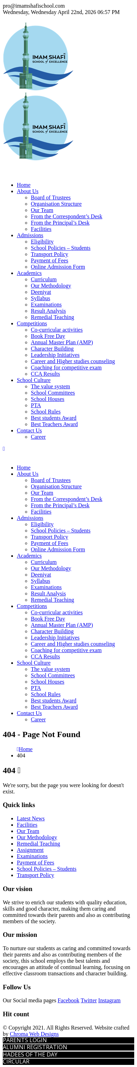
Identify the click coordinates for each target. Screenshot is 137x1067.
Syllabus (40, 298)
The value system (50, 386)
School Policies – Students (60, 248)
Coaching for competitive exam (66, 367)
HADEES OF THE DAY (30, 1054)
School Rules (46, 412)
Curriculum (44, 279)
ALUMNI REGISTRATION (35, 1047)
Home (23, 185)
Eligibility (42, 242)
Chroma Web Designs (34, 1034)
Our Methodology (51, 286)
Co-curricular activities (57, 330)
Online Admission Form (58, 267)
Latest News (31, 818)
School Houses (47, 399)
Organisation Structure (56, 204)
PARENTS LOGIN (25, 1040)
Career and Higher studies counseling (73, 361)
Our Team (42, 210)
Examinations (46, 305)
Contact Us (29, 430)
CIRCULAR (16, 1061)
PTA (36, 405)
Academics (29, 273)
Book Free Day (48, 336)
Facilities (41, 229)
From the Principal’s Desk (60, 223)
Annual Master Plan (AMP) (62, 342)
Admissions (30, 235)
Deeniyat (41, 292)
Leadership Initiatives (55, 355)
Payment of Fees (49, 260)
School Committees (53, 393)
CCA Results (45, 374)
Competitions (32, 323)
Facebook (68, 1000)
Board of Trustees (51, 197)
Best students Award (53, 418)
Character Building (52, 349)
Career (38, 437)
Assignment (30, 850)
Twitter (89, 1000)
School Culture (33, 380)
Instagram (109, 1000)
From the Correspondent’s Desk (66, 216)
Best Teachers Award (54, 424)
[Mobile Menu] (4, 449)
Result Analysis (48, 311)
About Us (28, 191)
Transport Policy (49, 254)
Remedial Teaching (52, 317)
